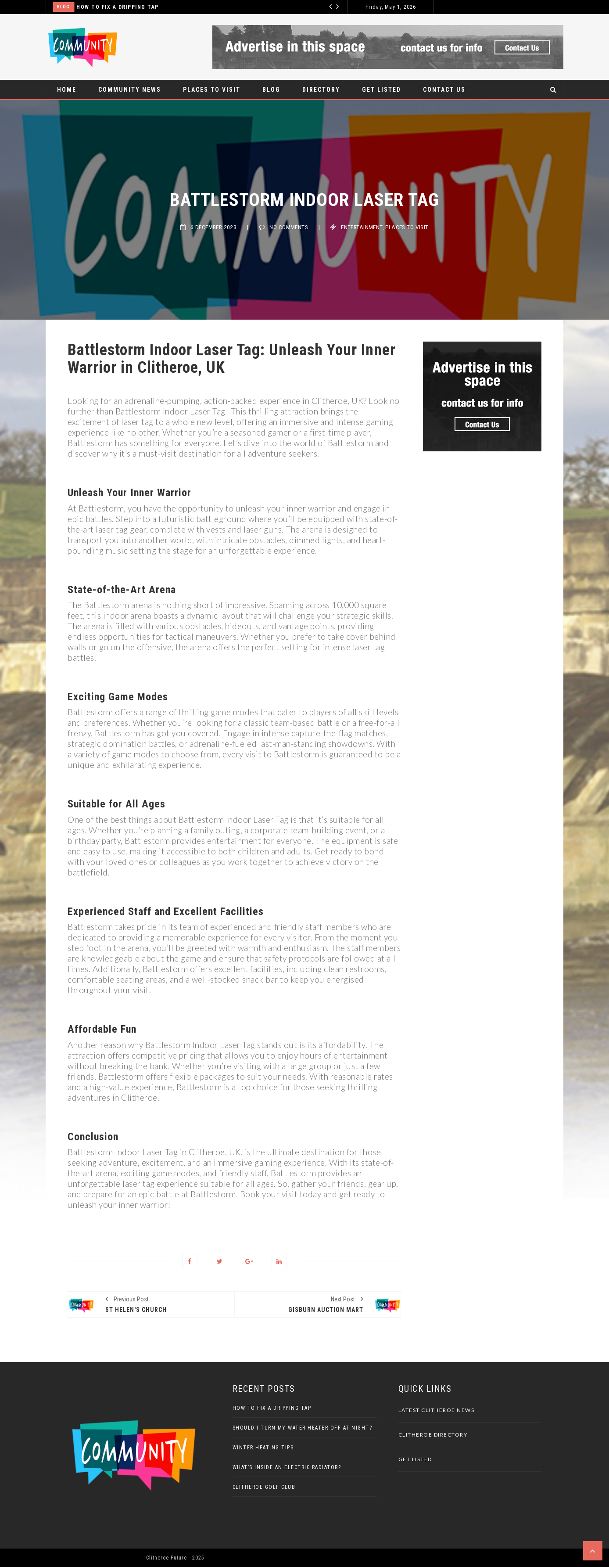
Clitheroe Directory (433, 1434)
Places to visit (211, 89)
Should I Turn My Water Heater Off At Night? (303, 1428)
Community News (129, 89)
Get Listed (381, 89)
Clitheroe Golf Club (264, 1487)
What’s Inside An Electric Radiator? (287, 1467)
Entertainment (361, 227)
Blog (63, 6)
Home (66, 89)
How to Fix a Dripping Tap (117, 7)
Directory (321, 89)
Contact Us (444, 89)
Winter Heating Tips (263, 1448)
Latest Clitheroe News (436, 1410)
